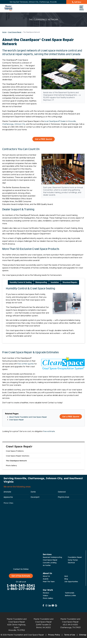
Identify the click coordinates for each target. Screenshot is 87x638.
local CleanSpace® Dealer (55, 121)
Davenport (35, 497)
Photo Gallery (11, 466)
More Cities (8, 503)
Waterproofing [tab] (41, 282)
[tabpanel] (43, 313)
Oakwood (62, 492)
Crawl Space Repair (19, 446)
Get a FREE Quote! (43, 139)
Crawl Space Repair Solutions (17, 456)
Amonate (7, 492)
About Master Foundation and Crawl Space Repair (28, 417)
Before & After (70, 596)
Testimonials (69, 593)
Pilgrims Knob (63, 497)
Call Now (77, 2)
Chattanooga (7, 124)
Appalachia (8, 497)
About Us (46, 576)
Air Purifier (47, 565)
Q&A (66, 576)
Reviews (46, 593)
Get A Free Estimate (21, 576)
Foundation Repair (75, 557)
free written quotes (25, 364)
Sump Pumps (73, 560)
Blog (66, 579)
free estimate (49, 431)
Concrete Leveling (49, 563)
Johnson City (19, 124)
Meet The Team (49, 582)
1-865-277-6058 (21, 588)
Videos (45, 596)
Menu (81, 8)
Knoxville (72, 121)
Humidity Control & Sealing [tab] (21, 282)
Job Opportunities (71, 582)
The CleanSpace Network (16, 461)
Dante (33, 492)
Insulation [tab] (55, 282)
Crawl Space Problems (15, 451)
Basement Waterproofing (52, 557)
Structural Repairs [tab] (70, 282)
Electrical (71, 563)
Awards (45, 579)
